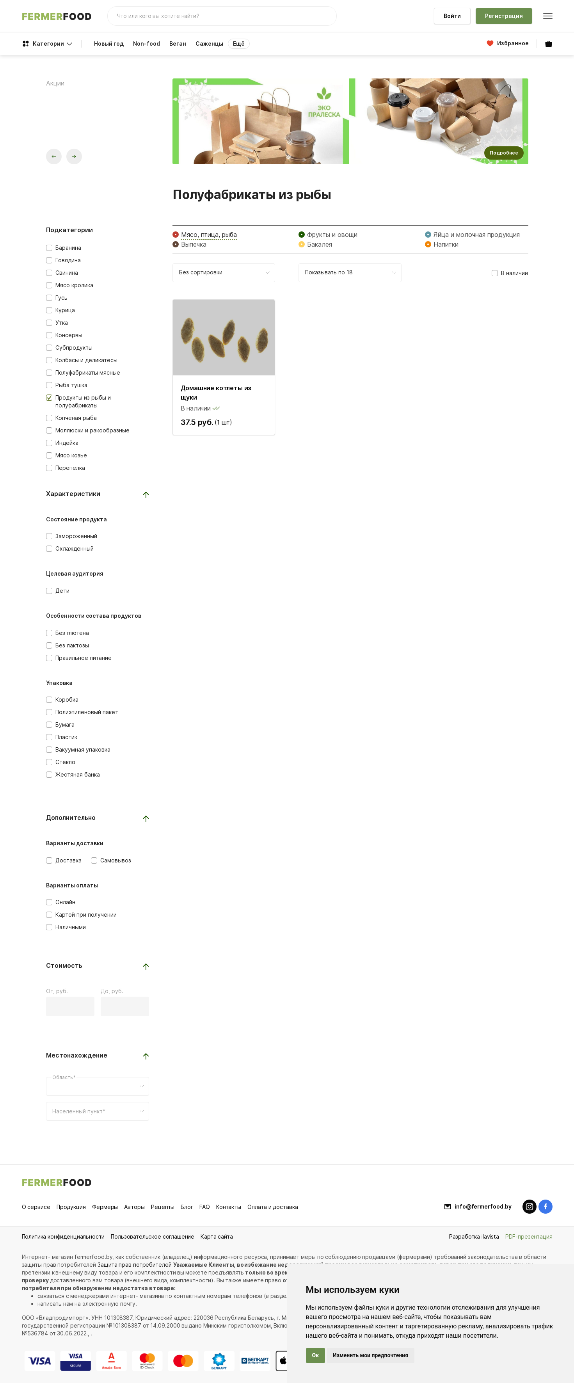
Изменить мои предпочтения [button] (370, 1355)
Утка (61, 322)
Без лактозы (72, 645)
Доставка (68, 860)
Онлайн (65, 902)
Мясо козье (71, 455)
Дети (62, 590)
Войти (452, 15)
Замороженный (76, 536)
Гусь (61, 297)
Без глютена (72, 632)
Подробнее (504, 153)
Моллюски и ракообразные (92, 430)
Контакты (228, 1206)
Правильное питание (83, 657)
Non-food (146, 43)
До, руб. (112, 991)
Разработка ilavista (474, 1236)
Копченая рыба (76, 417)
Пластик (66, 737)
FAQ (204, 1206)
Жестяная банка (77, 774)
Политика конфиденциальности (63, 1236)
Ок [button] (315, 1355)
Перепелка (70, 467)
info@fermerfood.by (483, 1206)
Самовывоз (115, 860)
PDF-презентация (529, 1236)
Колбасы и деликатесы (86, 360)
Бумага (65, 724)
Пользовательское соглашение (152, 1236)
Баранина (68, 247)
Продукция (71, 1206)
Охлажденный (74, 548)
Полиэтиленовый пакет (86, 712)
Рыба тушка (71, 385)
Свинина (66, 272)
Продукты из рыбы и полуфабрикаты (83, 401)
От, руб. (57, 991)
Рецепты (162, 1206)
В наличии (514, 273)
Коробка (66, 699)
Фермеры (105, 1206)
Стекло (65, 762)
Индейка (66, 442)
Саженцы (209, 43)
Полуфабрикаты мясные (87, 372)
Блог (187, 1206)
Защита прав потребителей (135, 1264)
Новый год (109, 43)
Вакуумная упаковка (82, 749)
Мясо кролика (74, 285)
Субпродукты (73, 347)
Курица (65, 310)
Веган (177, 43)
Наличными (70, 927)
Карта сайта (217, 1236)
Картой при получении (86, 914)
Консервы (68, 335)
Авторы (134, 1206)
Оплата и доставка (272, 1206)
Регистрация (503, 15)
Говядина (68, 260)
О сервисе (36, 1206)
